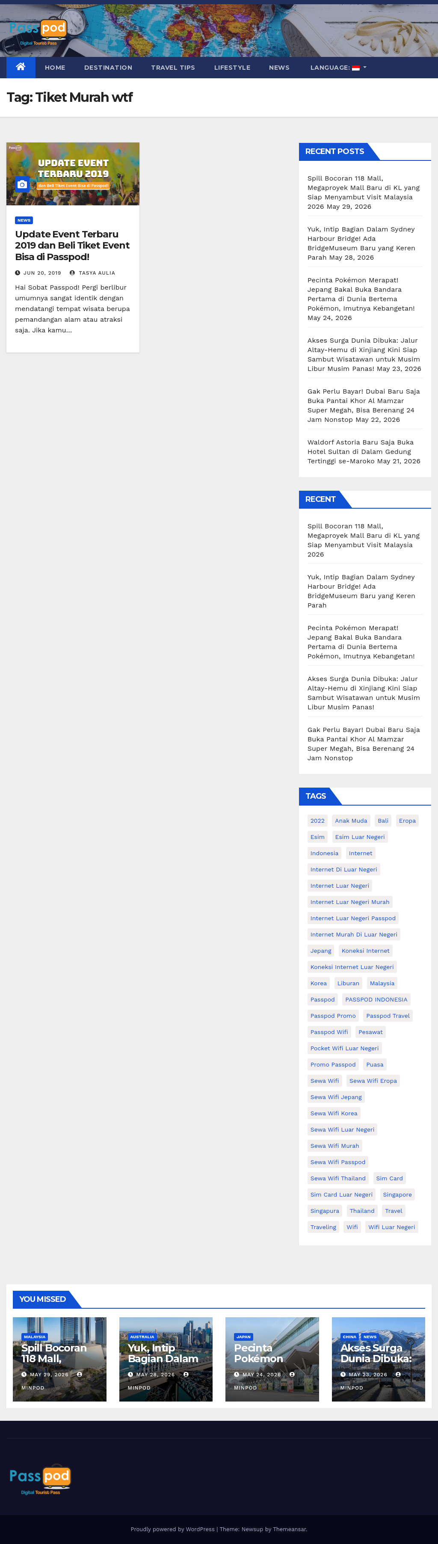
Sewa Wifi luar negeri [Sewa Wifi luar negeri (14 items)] (343, 1129)
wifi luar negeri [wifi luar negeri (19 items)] (391, 1227)
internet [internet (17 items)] (361, 853)
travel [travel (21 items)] (393, 1210)
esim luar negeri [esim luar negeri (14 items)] (360, 836)
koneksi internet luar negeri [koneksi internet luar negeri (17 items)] (352, 966)
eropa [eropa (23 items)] (407, 820)
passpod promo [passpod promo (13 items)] (333, 1015)
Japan (244, 1336)
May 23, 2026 (368, 1375)
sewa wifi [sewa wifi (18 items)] (325, 1080)
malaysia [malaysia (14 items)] (382, 983)
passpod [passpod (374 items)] (323, 999)
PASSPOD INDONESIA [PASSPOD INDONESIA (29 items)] (376, 999)
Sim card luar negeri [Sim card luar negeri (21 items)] (342, 1194)
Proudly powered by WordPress (173, 1529)
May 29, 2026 (49, 1375)
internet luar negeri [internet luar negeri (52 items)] (340, 885)
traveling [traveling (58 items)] (323, 1227)
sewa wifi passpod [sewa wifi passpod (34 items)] (338, 1162)
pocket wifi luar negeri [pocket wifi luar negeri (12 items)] (345, 1048)
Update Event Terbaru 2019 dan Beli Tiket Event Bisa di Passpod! (72, 245)
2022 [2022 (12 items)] (318, 820)
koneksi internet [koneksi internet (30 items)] (366, 950)
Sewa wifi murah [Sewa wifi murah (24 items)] (335, 1145)
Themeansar (289, 1529)
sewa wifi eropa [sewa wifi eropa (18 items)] (373, 1080)
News (279, 67)
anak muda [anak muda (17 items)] (351, 820)
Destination (108, 67)
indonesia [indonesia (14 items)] (325, 853)
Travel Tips (173, 67)
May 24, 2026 (262, 1375)
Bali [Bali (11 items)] (383, 820)
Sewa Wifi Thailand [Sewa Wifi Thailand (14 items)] (338, 1178)
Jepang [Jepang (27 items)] (321, 950)
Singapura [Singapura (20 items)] (325, 1210)
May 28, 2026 (155, 1375)
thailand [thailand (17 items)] (362, 1210)
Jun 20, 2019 (43, 273)
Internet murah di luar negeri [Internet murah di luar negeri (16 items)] (354, 934)
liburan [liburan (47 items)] (348, 983)
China (350, 1336)
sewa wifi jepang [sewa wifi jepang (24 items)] (336, 1097)
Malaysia (34, 1336)
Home (55, 67)
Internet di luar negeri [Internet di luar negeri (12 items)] (344, 869)
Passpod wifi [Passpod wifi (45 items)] (329, 1031)
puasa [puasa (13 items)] (374, 1064)
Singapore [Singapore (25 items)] (397, 1194)
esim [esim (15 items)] (318, 836)
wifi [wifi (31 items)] (352, 1227)
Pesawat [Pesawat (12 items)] (370, 1031)
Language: (334, 67)
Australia (142, 1336)
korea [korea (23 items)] (319, 983)
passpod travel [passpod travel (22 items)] (388, 1015)
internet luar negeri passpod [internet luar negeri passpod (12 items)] (353, 918)
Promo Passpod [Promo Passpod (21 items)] (333, 1064)
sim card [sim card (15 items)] (389, 1178)
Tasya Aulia (92, 273)
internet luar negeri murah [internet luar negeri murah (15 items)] (350, 901)
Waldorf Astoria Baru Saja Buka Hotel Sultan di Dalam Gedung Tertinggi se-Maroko (361, 451)
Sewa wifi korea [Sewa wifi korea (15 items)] (334, 1113)
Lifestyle (232, 67)
